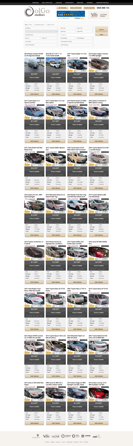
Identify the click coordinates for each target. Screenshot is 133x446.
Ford (81, 442)
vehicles (35, 2)
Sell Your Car (47, 2)
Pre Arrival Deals (39, 24)
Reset (101, 34)
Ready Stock (51, 24)
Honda (86, 442)
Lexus (63, 442)
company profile (102, 2)
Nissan (58, 442)
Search (101, 29)
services (80, 2)
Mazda (76, 442)
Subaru (53, 442)
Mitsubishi (70, 442)
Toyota (47, 442)
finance (59, 2)
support (90, 2)
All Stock (29, 24)
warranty (69, 2)
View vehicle (34, 94)
